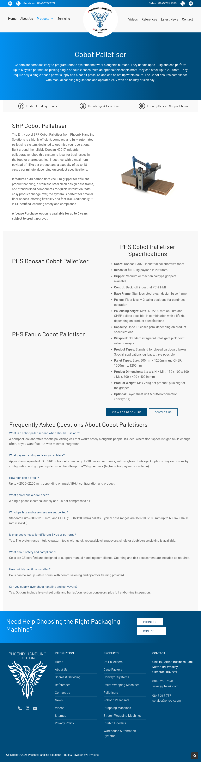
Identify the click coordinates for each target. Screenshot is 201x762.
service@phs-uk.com (166, 700)
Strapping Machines (117, 708)
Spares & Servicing (68, 677)
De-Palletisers (113, 662)
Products (45, 19)
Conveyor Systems (116, 677)
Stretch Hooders (115, 723)
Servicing (63, 19)
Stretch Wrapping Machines (123, 716)
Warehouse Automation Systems (120, 733)
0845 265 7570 (167, 3)
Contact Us (163, 412)
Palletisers (111, 692)
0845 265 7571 (46, 3)
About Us (26, 19)
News (59, 700)
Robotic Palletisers (116, 700)
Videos (133, 19)
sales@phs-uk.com (165, 686)
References (149, 19)
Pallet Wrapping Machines (121, 685)
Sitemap (60, 716)
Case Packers (113, 669)
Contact (187, 19)
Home (12, 19)
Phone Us (150, 622)
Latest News (169, 19)
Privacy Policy (64, 723)
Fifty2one (93, 754)
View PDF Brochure (126, 412)
